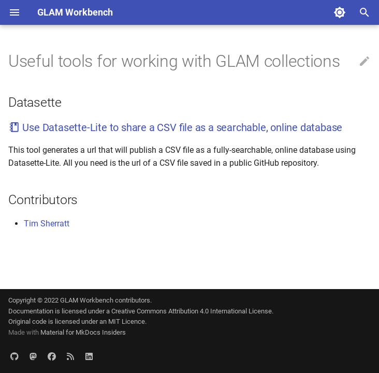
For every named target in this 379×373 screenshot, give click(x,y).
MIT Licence (126, 321)
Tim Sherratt (46, 223)
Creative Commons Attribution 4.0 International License (191, 311)
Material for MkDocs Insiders (83, 332)
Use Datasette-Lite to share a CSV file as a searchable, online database (175, 127)
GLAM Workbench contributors (105, 300)
